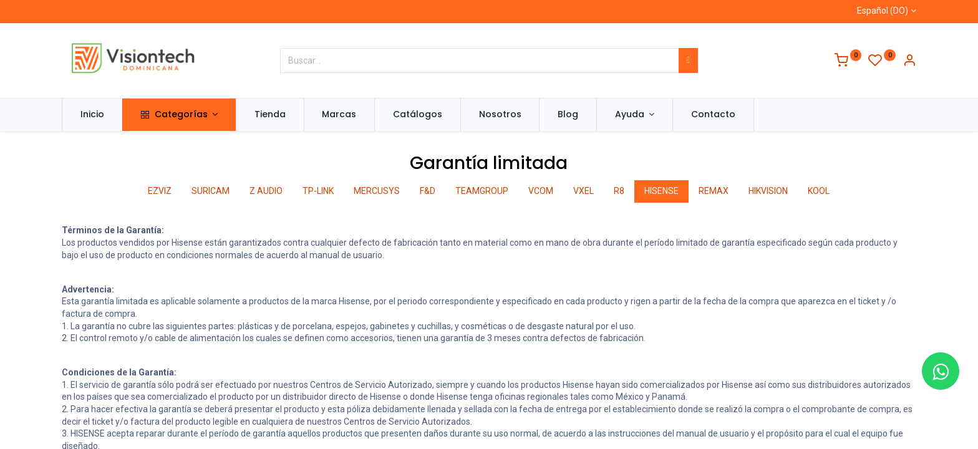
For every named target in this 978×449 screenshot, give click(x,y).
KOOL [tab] (819, 191)
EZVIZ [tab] (160, 191)
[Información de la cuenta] (909, 62)
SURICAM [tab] (210, 191)
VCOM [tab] (540, 191)
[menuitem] (92, 115)
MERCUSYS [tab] (377, 191)
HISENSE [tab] (661, 191)
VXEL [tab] (583, 191)
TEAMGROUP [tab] (481, 191)
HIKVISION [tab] (768, 191)
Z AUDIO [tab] (266, 191)
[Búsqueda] (688, 60)
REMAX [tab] (714, 191)
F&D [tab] (427, 191)
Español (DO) (882, 11)
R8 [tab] (619, 191)
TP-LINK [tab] (318, 191)
